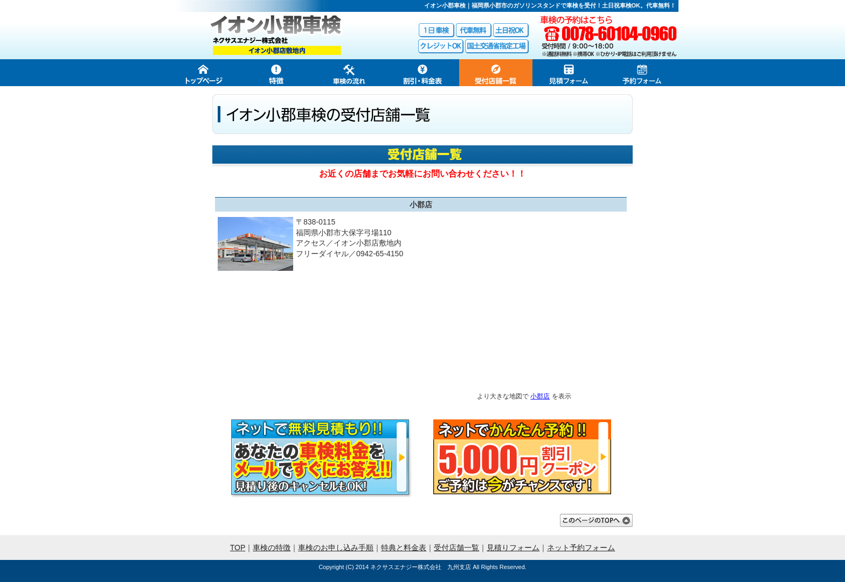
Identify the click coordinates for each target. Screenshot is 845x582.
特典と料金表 (403, 547)
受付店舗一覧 (456, 547)
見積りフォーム (513, 547)
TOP (238, 547)
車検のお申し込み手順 (335, 547)
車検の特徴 (271, 547)
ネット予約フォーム (581, 547)
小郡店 (540, 395)
